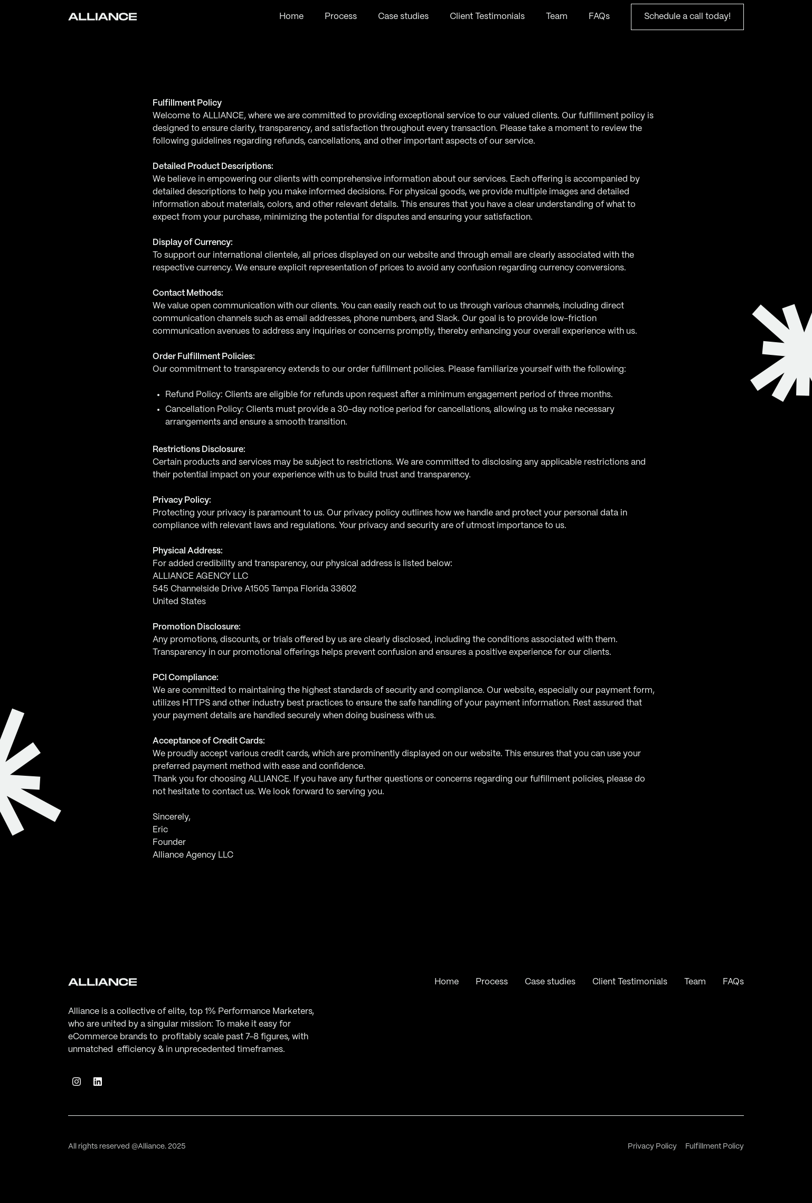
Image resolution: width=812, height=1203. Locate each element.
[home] (102, 17)
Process (341, 17)
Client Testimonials (487, 17)
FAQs (599, 17)
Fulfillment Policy (714, 1146)
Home (291, 17)
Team (557, 17)
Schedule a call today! (687, 17)
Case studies (403, 17)
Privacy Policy (652, 1146)
